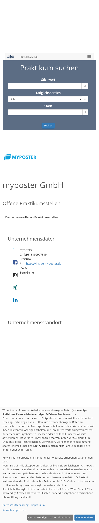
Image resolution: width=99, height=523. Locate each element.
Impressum (38, 505)
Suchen (48, 125)
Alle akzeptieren (84, 517)
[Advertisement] (49, 28)
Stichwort (48, 79)
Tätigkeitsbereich (48, 93)
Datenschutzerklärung (15, 505)
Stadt (48, 106)
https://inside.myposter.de (43, 264)
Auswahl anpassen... (14, 510)
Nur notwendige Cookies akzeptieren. (50, 517)
